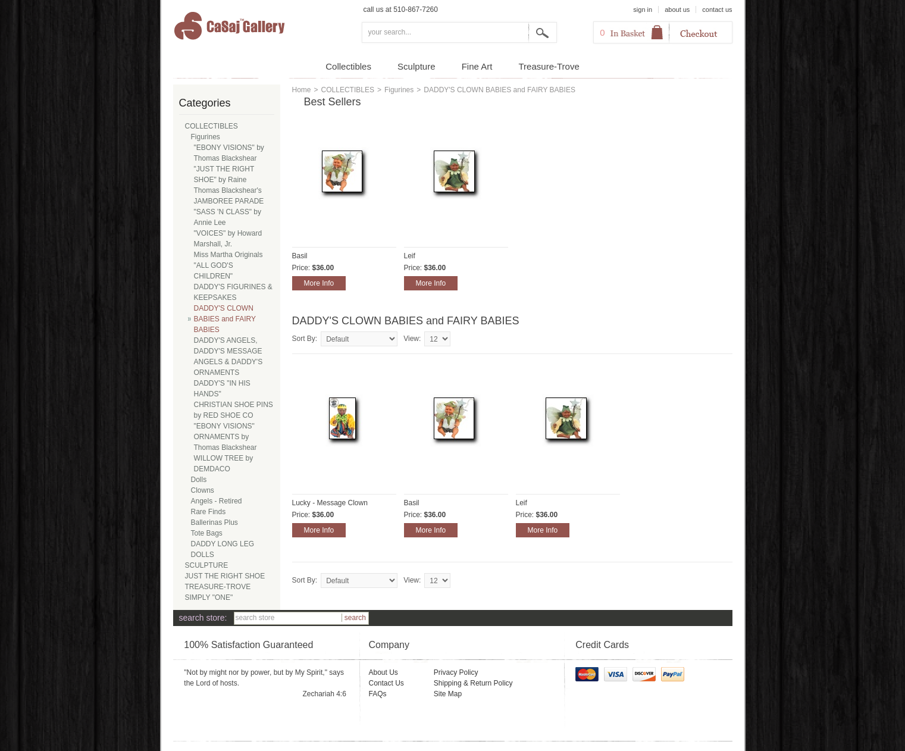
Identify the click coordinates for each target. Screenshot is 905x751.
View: (412, 338)
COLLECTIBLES (347, 90)
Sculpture (416, 66)
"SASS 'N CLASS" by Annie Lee (228, 217)
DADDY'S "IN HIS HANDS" (222, 388)
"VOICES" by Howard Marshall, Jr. (228, 238)
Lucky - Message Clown (330, 503)
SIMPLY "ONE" (209, 597)
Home (301, 90)
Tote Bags (207, 533)
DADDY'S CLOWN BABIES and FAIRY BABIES (225, 319)
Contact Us (385, 683)
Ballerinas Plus (214, 522)
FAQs (377, 694)
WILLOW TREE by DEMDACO (223, 463)
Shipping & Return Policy (473, 683)
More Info (319, 283)
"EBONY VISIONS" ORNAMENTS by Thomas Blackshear (225, 437)
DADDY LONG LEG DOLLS (222, 549)
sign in (642, 9)
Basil (300, 256)
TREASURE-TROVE (218, 587)
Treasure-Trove (549, 66)
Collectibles (348, 66)
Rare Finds (208, 512)
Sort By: (305, 338)
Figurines (399, 90)
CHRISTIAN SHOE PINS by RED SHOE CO (233, 410)
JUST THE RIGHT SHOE (225, 576)
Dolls (199, 479)
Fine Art (477, 66)
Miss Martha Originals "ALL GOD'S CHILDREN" (228, 265)
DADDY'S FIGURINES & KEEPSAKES (233, 292)
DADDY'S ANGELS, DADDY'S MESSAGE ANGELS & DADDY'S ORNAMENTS (228, 356)
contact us (717, 9)
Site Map (448, 694)
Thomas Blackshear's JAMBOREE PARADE (229, 195)
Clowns (202, 490)
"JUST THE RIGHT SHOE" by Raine (224, 174)
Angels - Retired (216, 501)
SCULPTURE (206, 565)
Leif (409, 256)
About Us (382, 672)
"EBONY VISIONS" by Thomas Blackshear (229, 152)
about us (677, 9)
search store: (203, 617)
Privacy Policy (456, 672)
